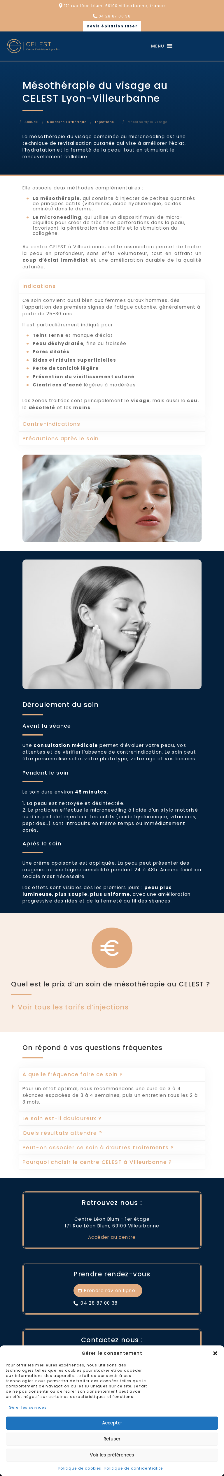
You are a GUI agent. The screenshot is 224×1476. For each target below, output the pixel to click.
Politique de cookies (80, 1468)
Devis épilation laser (112, 26)
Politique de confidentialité (133, 1468)
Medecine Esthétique (67, 122)
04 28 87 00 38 (115, 16)
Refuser (112, 1439)
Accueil (31, 122)
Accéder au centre (112, 1237)
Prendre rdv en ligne (109, 1290)
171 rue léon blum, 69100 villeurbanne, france (114, 5)
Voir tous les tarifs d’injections (73, 1006)
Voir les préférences (112, 1455)
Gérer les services (28, 1407)
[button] (215, 1353)
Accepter (112, 1423)
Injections (104, 122)
